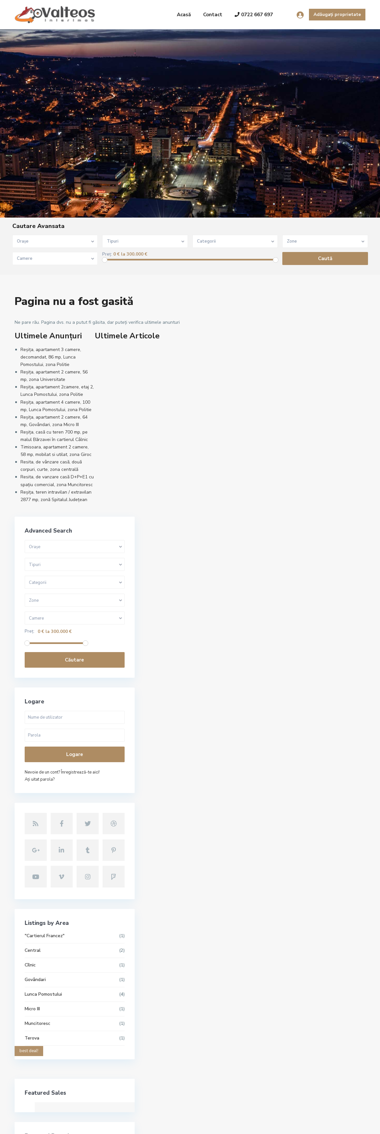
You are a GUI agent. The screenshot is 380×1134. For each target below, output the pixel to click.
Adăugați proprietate (337, 14)
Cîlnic (282, 728)
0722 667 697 (254, 14)
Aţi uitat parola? (292, 557)
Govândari (287, 743)
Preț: (107, 254)
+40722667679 (38, 1044)
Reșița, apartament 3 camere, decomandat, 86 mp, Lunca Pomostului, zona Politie (50, 357)
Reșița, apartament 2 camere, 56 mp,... (161, 1010)
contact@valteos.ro (43, 1054)
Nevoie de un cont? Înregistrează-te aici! (314, 550)
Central (285, 714)
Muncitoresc (290, 787)
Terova (284, 802)
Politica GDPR (351, 1124)
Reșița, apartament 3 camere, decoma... (161, 983)
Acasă (184, 14)
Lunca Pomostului (295, 758)
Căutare (316, 437)
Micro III (284, 772)
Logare (316, 532)
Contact (212, 14)
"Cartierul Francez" (297, 699)
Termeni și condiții (309, 1124)
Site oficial (33, 1064)
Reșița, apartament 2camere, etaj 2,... (161, 1037)
